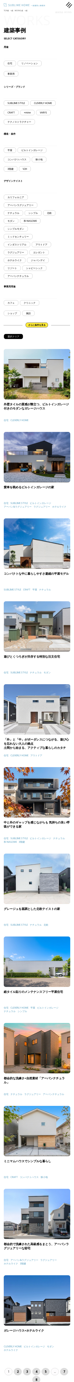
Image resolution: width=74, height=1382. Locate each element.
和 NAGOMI (30, 221)
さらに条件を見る (37, 324)
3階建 (10, 169)
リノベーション (29, 63)
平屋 (9, 150)
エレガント (39, 252)
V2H (25, 169)
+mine (27, 112)
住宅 (9, 63)
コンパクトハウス (16, 159)
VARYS (43, 112)
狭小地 (39, 159)
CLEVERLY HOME (43, 103)
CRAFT (11, 112)
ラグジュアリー (15, 252)
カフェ (11, 302)
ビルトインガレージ (32, 150)
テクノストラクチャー (19, 121)
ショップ (12, 313)
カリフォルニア (15, 197)
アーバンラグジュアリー (20, 205)
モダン (11, 221)
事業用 (11, 73)
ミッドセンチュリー (18, 236)
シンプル (33, 213)
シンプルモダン (15, 228)
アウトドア (41, 244)
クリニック (30, 302)
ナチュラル (13, 213)
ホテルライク (14, 260)
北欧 (49, 213)
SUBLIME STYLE (16, 103)
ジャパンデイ (38, 260)
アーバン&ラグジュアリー (18, 506)
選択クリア (13, 336)
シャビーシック (34, 268)
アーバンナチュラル (18, 276)
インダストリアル (16, 244)
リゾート (12, 268)
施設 (28, 313)
